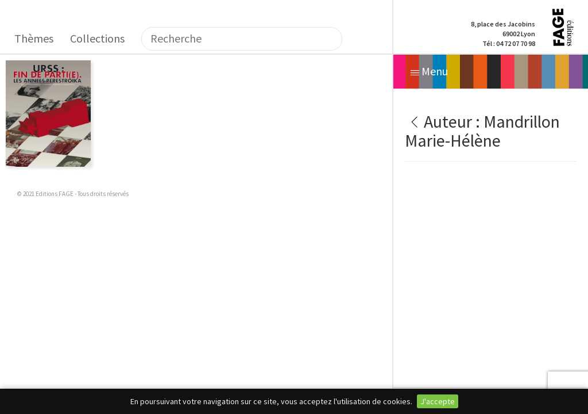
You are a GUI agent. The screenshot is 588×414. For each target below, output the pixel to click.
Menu (429, 71)
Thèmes (33, 38)
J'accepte (437, 401)
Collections (97, 38)
